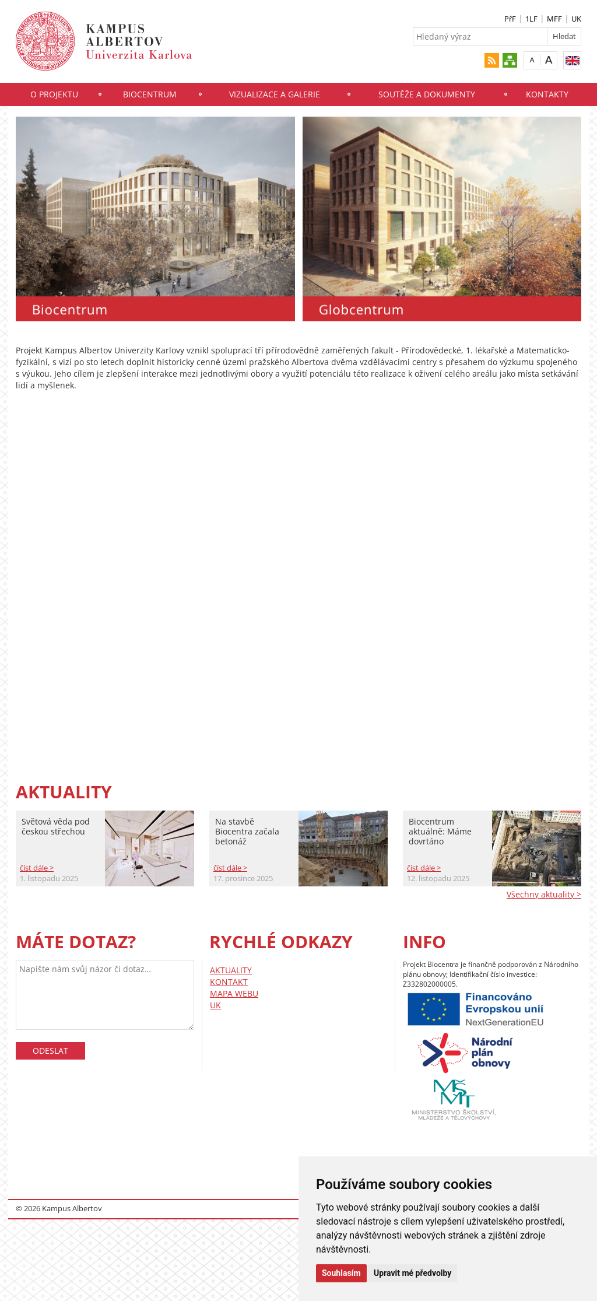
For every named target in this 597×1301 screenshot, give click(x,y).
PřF (510, 18)
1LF (531, 18)
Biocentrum (150, 94)
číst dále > (37, 867)
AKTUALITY (231, 970)
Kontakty (547, 94)
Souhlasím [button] (341, 1273)
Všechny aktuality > (544, 894)
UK (576, 18)
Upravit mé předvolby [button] (412, 1273)
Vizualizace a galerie (274, 94)
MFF (554, 18)
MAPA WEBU (234, 993)
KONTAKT (229, 981)
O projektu (54, 94)
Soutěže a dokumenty (426, 94)
